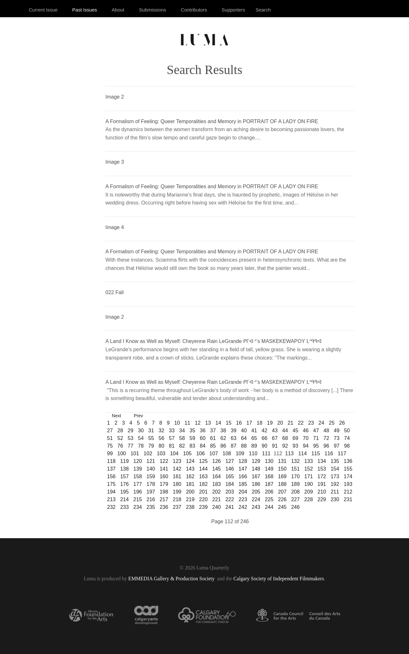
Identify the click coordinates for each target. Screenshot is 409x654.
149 (269, 469)
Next (116, 415)
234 (137, 507)
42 (264, 430)
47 (316, 430)
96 (326, 446)
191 (322, 484)
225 (269, 499)
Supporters (233, 9)
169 (282, 476)
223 (243, 499)
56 (161, 438)
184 (229, 484)
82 (182, 446)
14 (218, 423)
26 (342, 423)
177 (137, 484)
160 (164, 476)
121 (150, 461)
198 (164, 491)
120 (137, 461)
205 (256, 491)
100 (121, 453)
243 (256, 507)
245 (282, 507)
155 (348, 469)
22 (301, 423)
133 (308, 461)
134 (322, 461)
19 (270, 423)
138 (124, 469)
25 (332, 423)
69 (295, 438)
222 (229, 499)
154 (335, 469)
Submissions (152, 9)
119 (124, 461)
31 (151, 430)
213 (111, 499)
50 (347, 430)
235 (150, 507)
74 (347, 438)
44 (285, 430)
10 (177, 423)
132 (295, 461)
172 (322, 476)
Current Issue (43, 9)
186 (256, 484)
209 (308, 491)
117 (342, 453)
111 (266, 453)
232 (111, 507)
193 (348, 484)
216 (150, 499)
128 (243, 461)
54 (141, 438)
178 (150, 484)
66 (264, 438)
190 (308, 484)
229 (322, 499)
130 (269, 461)
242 (243, 507)
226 (282, 499)
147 (243, 469)
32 (161, 430)
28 (120, 430)
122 (164, 461)
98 (347, 446)
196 (137, 491)
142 (177, 469)
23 (311, 423)
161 (177, 476)
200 (190, 491)
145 (216, 469)
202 (216, 491)
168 (269, 476)
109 (240, 453)
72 (326, 438)
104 (174, 453)
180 (177, 484)
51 (110, 438)
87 (233, 446)
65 (254, 438)
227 (295, 499)
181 (190, 484)
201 (203, 491)
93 (295, 446)
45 (295, 430)
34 (182, 430)
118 (111, 461)
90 (264, 446)
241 (229, 507)
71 (316, 438)
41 (254, 430)
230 (335, 499)
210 (322, 491)
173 (335, 476)
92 (285, 446)
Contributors (194, 9)
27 (110, 430)
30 (141, 430)
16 (239, 423)
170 (295, 476)
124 (190, 461)
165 (229, 476)
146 (229, 469)
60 (202, 438)
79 (151, 446)
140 (150, 469)
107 (213, 453)
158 (137, 476)
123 (177, 461)
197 (150, 491)
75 (110, 446)
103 (161, 453)
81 (172, 446)
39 (233, 430)
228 (308, 499)
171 (308, 476)
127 (229, 461)
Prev (138, 415)
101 (134, 453)
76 (120, 446)
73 (337, 438)
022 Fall (114, 292)
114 (302, 453)
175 (111, 484)
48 (326, 430)
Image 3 (114, 162)
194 (111, 491)
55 (151, 438)
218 (177, 499)
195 (124, 491)
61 (213, 438)
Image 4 (114, 227)
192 (335, 484)
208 (295, 491)
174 (348, 476)
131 (282, 461)
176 (124, 484)
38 (223, 430)
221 (216, 499)
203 (229, 491)
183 (216, 484)
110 (253, 453)
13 (208, 423)
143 (190, 469)
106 (200, 453)
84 (202, 446)
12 (198, 423)
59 (192, 438)
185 (243, 484)
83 (192, 446)
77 (131, 446)
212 (348, 491)
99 (110, 453)
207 (282, 491)
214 (124, 499)
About (118, 9)
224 (256, 499)
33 (172, 430)
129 (256, 461)
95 (316, 446)
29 (131, 430)
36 (202, 430)
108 (227, 453)
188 (282, 484)
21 (290, 423)
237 (177, 507)
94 (306, 446)
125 (203, 461)
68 (285, 438)
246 (295, 507)
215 (137, 499)
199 (177, 491)
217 (164, 499)
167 (256, 476)
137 (111, 469)
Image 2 (114, 97)
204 (243, 491)
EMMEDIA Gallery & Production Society (172, 578)
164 (216, 476)
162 (190, 476)
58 (182, 438)
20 (280, 423)
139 (137, 469)
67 (275, 438)
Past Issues (84, 9)
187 (269, 484)
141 (164, 469)
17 (249, 423)
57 (172, 438)
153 (322, 469)
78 (141, 446)
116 (329, 453)
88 (244, 446)
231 (348, 499)
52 (120, 438)
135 (335, 461)
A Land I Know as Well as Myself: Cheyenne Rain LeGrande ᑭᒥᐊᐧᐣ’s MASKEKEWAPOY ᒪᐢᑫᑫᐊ (213, 341)
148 (256, 469)
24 (321, 423)
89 (254, 446)
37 (213, 430)
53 (131, 438)
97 (337, 446)
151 (295, 469)
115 (316, 453)
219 (190, 499)
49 (337, 430)
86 (223, 446)
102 (148, 453)
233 (124, 507)
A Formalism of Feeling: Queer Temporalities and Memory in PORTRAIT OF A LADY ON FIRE (211, 121)
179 (164, 484)
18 (259, 423)
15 (229, 423)
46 (306, 430)
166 (243, 476)
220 (203, 499)
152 (308, 469)
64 (244, 438)
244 (269, 507)
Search (263, 9)
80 (161, 446)
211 (335, 491)
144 (203, 469)
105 (187, 453)
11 (187, 423)
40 (244, 430)
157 (124, 476)
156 (111, 476)
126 (216, 461)
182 (203, 484)
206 (269, 491)
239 (203, 507)
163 (203, 476)
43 (275, 430)
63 (233, 438)
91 (275, 446)
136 (348, 461)
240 (216, 507)
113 (289, 453)
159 (150, 476)
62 (223, 438)
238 (190, 507)
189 (295, 484)
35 (192, 430)
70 (306, 438)
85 (213, 446)
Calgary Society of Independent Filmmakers (278, 578)
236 (164, 507)
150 (282, 469)
